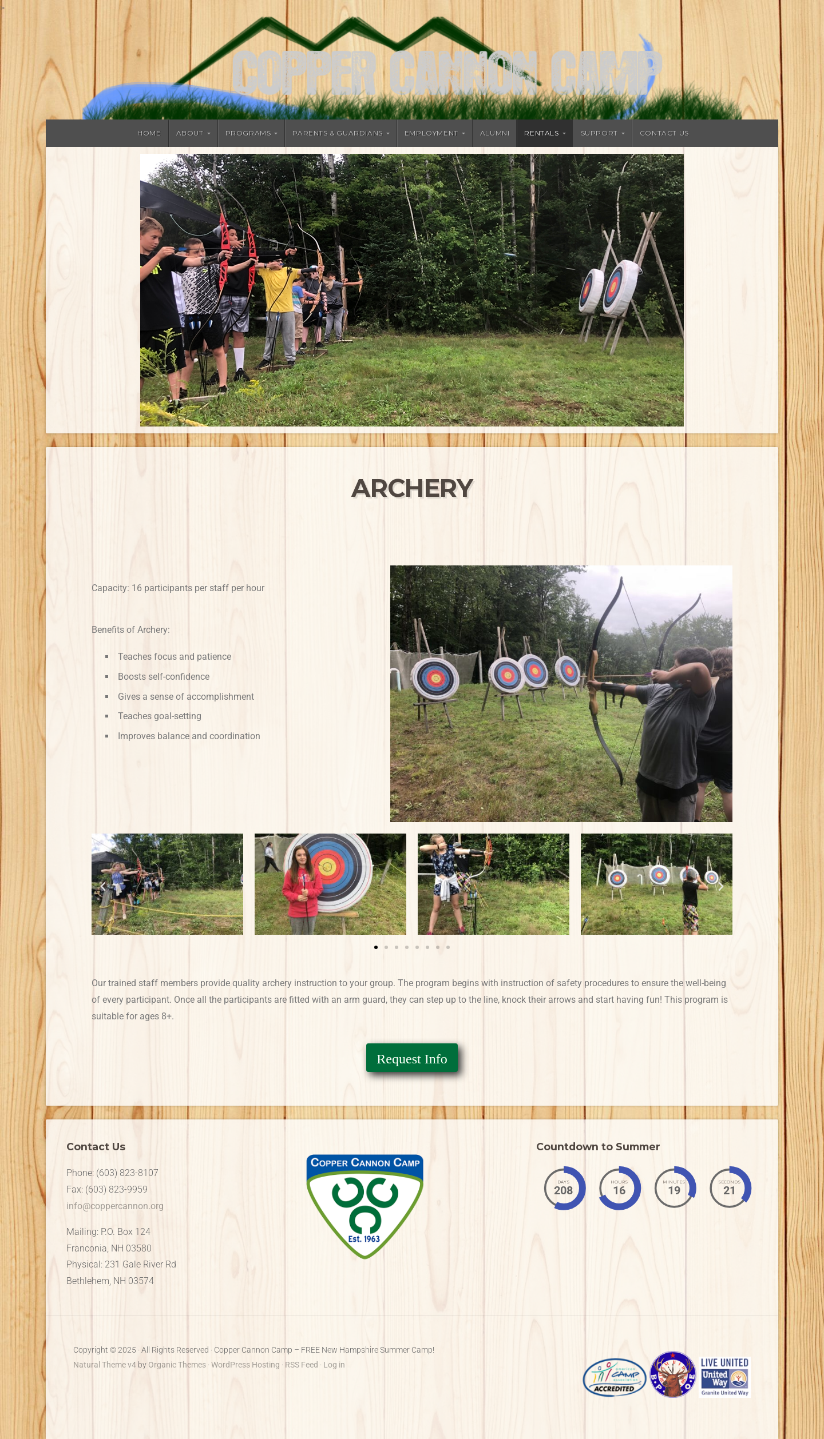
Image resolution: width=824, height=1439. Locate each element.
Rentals (541, 133)
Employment (431, 133)
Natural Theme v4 (104, 1365)
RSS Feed (301, 1365)
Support (599, 133)
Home (149, 133)
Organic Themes (177, 1365)
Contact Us (664, 133)
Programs (248, 133)
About (190, 133)
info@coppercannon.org (115, 1206)
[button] (103, 886)
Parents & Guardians (337, 133)
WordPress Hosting (245, 1365)
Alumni (495, 133)
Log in (334, 1365)
